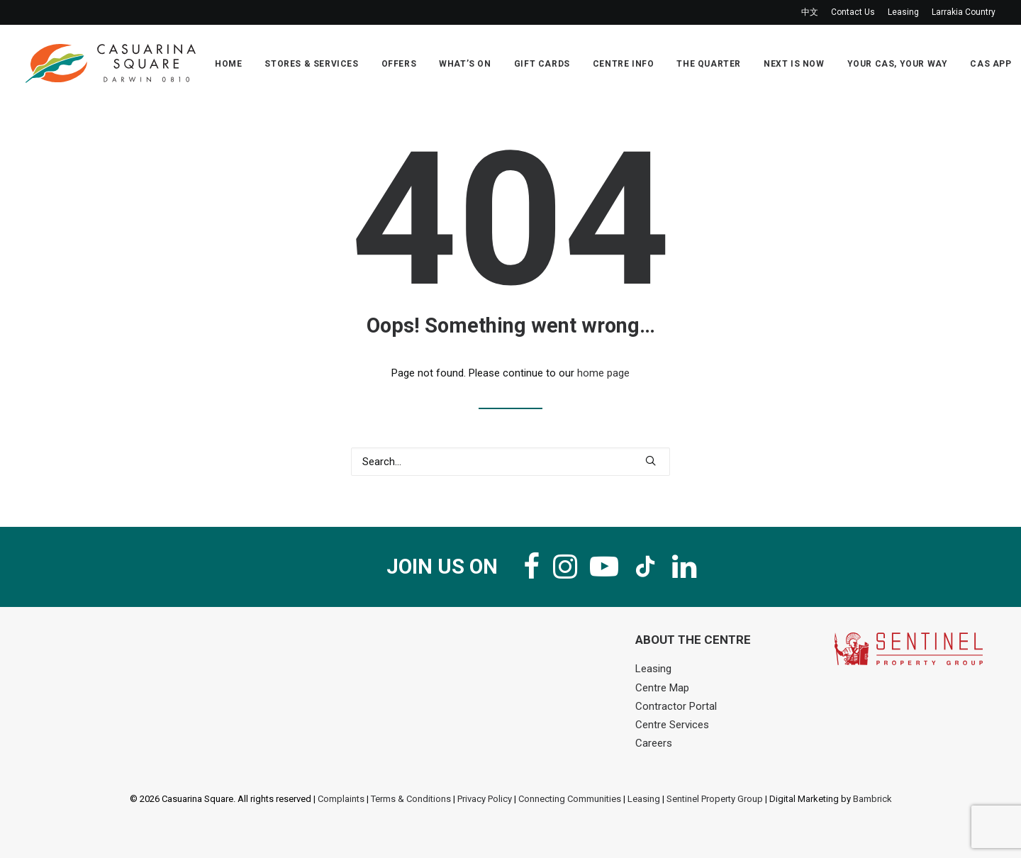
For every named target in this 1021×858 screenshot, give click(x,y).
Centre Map (662, 687)
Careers (653, 743)
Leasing (903, 12)
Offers (399, 64)
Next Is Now (794, 64)
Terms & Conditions (411, 798)
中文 (809, 12)
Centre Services (672, 724)
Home (228, 64)
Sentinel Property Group (714, 798)
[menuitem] (812, 12)
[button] (650, 461)
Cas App (990, 64)
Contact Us (853, 12)
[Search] (510, 461)
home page (603, 373)
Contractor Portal (676, 706)
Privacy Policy (484, 798)
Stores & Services (311, 64)
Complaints (341, 798)
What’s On (465, 64)
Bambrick (872, 798)
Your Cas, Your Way (897, 64)
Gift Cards (542, 64)
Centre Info (623, 64)
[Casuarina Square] (111, 63)
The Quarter (708, 64)
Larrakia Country (963, 12)
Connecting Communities (569, 798)
